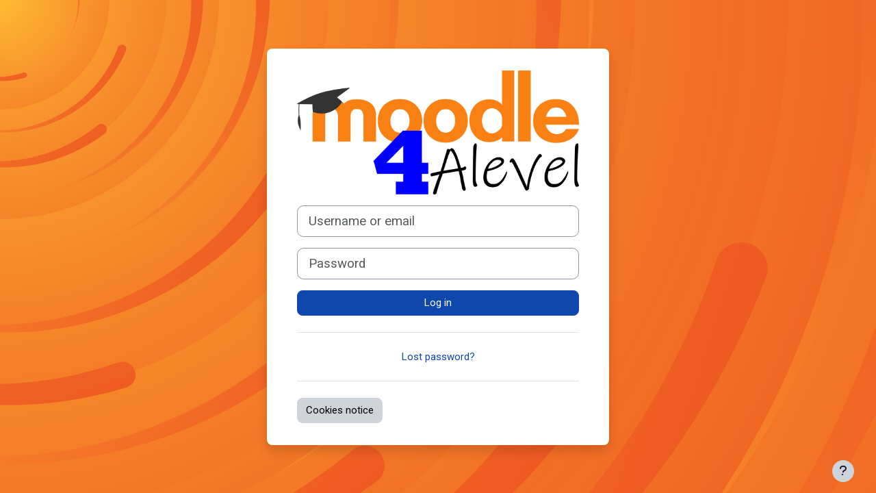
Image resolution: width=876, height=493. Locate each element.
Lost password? (438, 357)
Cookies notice (340, 410)
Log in (438, 302)
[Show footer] (843, 471)
